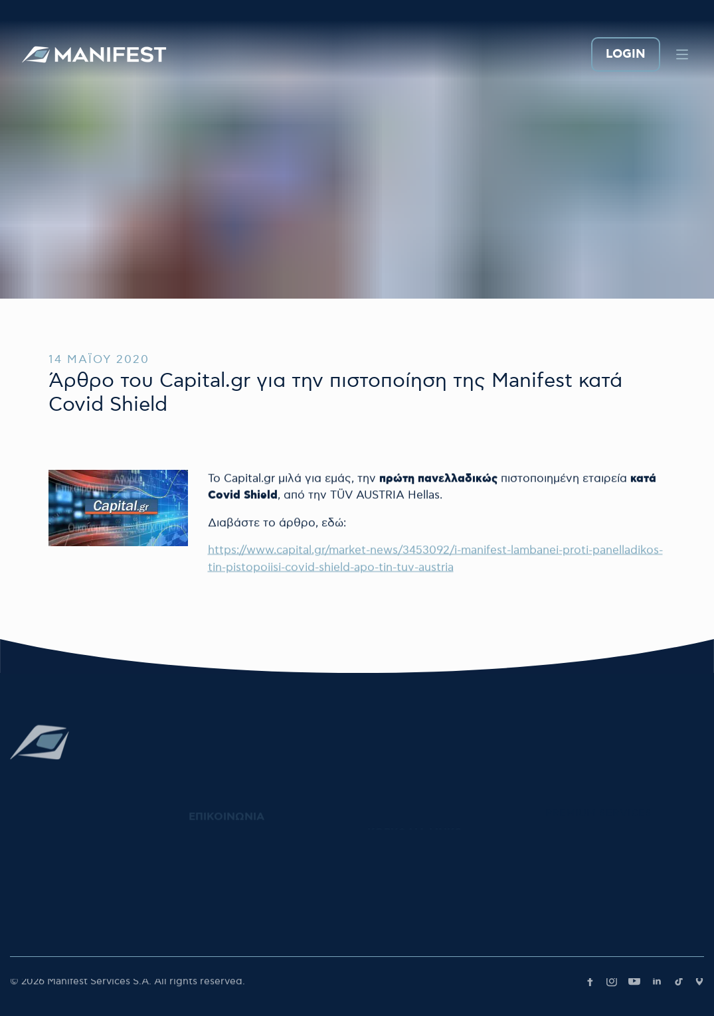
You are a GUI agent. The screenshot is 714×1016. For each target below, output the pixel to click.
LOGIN (626, 54)
